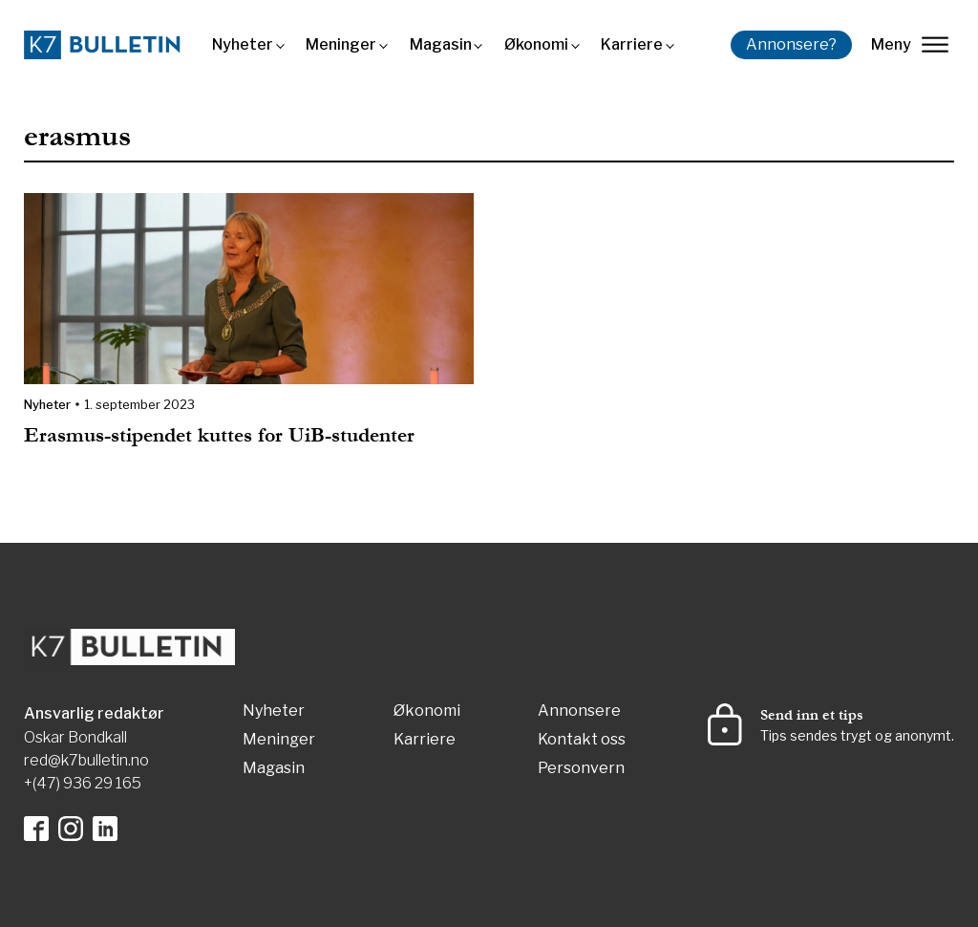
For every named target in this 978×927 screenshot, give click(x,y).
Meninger (341, 44)
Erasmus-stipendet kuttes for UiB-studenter (225, 435)
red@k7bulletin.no (86, 760)
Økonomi (536, 44)
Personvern (581, 769)
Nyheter (242, 44)
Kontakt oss (582, 740)
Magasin (441, 44)
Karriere (632, 44)
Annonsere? (791, 44)
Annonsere (579, 711)
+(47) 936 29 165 (82, 783)
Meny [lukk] (909, 44)
